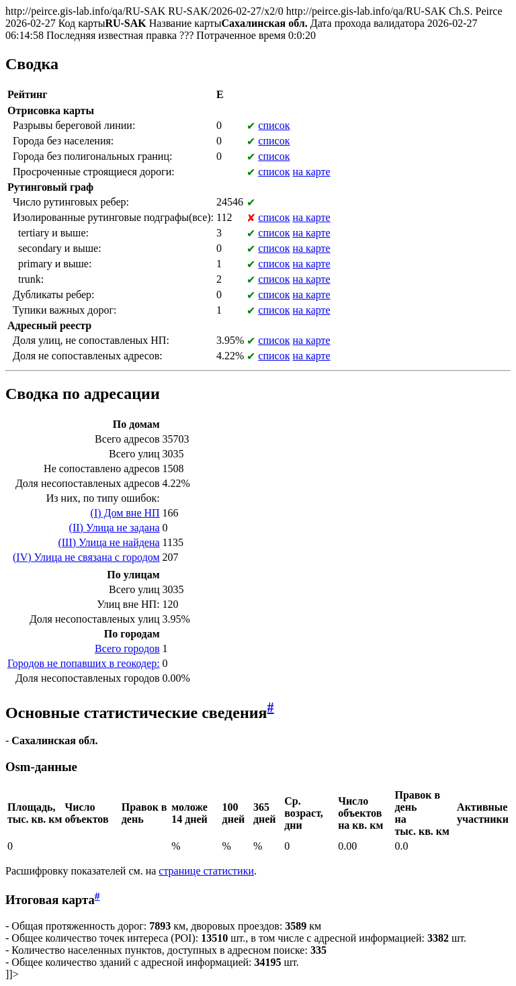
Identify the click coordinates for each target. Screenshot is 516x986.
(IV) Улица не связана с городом (86, 557)
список (274, 125)
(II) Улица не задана (114, 527)
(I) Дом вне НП (125, 513)
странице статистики (206, 871)
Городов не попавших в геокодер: (83, 663)
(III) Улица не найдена (108, 542)
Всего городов (127, 648)
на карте (311, 171)
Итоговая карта (50, 900)
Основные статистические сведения (136, 712)
